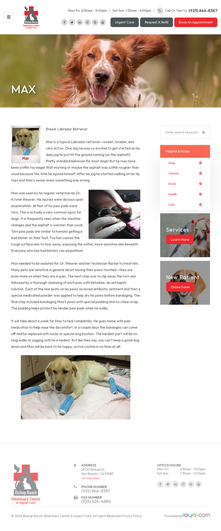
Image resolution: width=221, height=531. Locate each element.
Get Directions (90, 488)
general (174, 176)
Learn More (180, 243)
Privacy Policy (131, 526)
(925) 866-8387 (95, 500)
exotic (172, 187)
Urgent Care (124, 23)
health (173, 198)
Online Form (180, 291)
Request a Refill (156, 23)
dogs (172, 166)
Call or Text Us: (187, 12)
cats (171, 208)
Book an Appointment (196, 23)
